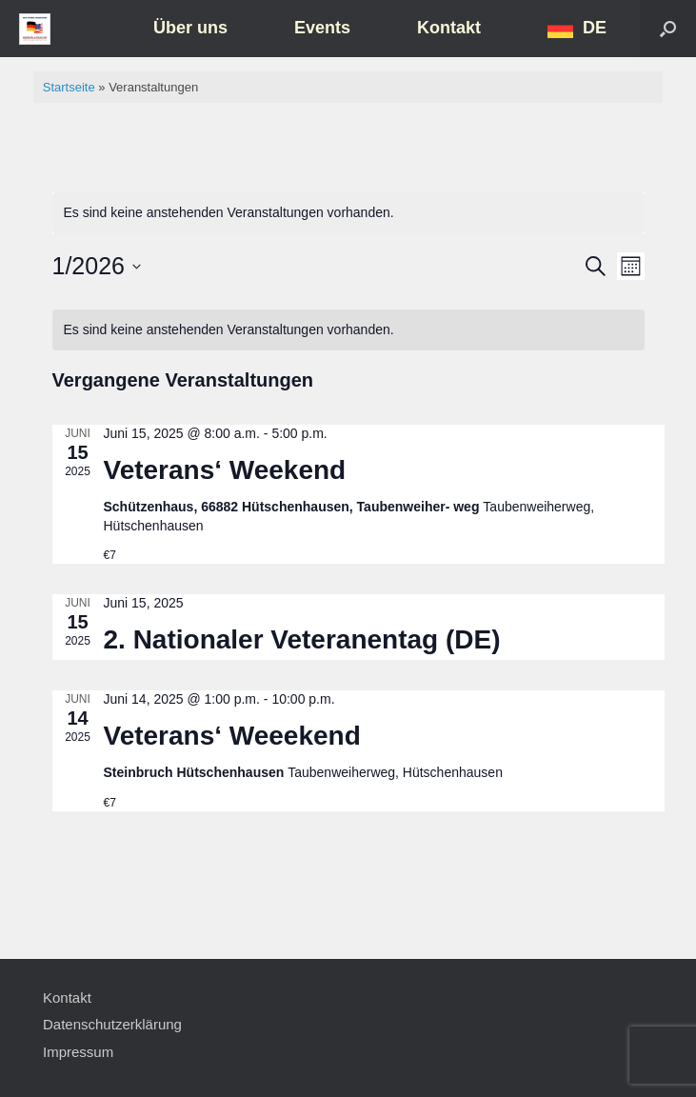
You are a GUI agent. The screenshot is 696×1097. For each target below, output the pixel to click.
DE (595, 27)
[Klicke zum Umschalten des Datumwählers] (96, 267)
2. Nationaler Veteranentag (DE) (302, 639)
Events (322, 27)
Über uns (190, 27)
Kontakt (449, 27)
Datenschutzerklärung (112, 1024)
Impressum (78, 1052)
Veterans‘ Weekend (225, 470)
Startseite (69, 87)
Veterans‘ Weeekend (232, 735)
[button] (668, 28)
